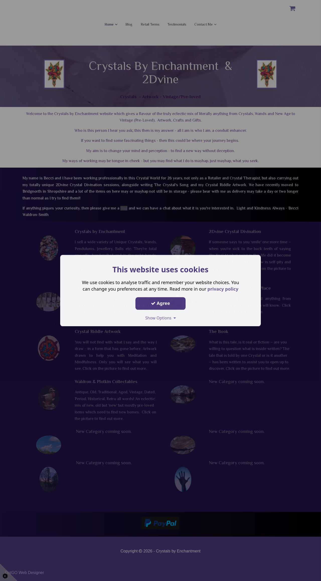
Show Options (160, 318)
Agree (160, 303)
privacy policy (222, 289)
